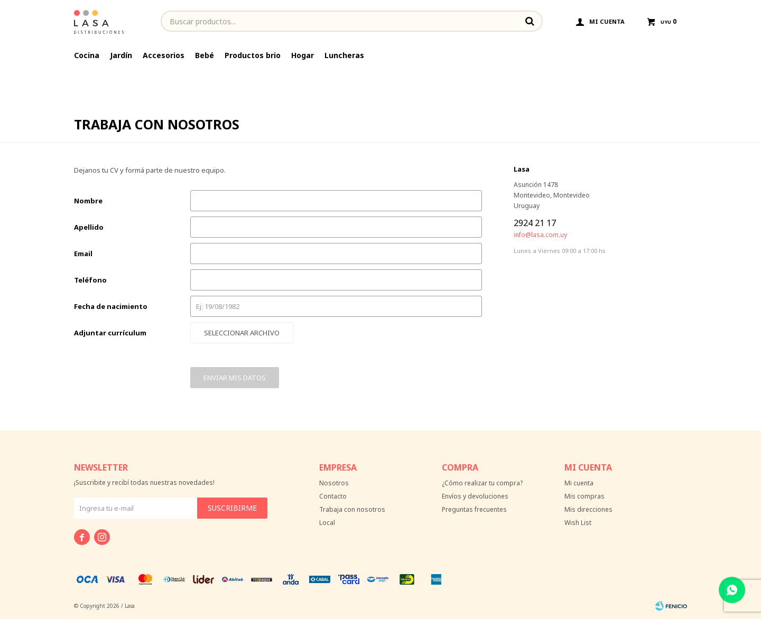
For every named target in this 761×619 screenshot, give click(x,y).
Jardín (121, 55)
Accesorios (163, 55)
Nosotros (334, 483)
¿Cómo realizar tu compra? (482, 483)
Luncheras (344, 55)
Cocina (86, 55)
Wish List (577, 522)
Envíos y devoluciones (475, 496)
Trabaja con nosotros (352, 509)
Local (327, 522)
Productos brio (253, 55)
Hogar (302, 55)
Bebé (204, 55)
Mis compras (584, 496)
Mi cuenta (578, 483)
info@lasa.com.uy (540, 234)
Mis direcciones (588, 509)
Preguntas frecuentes (474, 509)
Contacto (333, 496)
